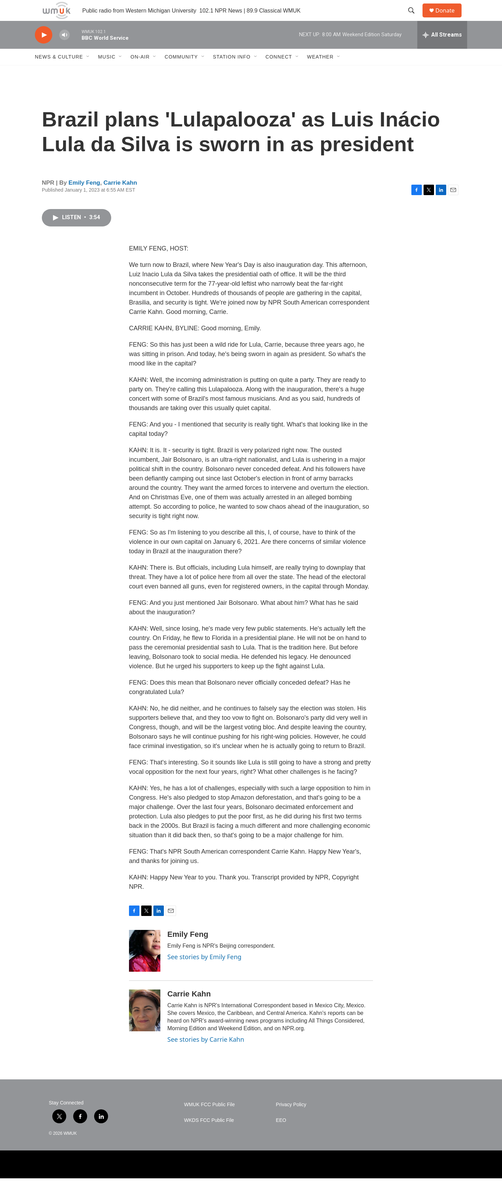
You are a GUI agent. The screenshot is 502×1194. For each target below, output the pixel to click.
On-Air (140, 72)
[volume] (64, 51)
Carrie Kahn (120, 198)
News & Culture (59, 72)
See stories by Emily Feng (204, 972)
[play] (43, 51)
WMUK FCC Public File (209, 1120)
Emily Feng (84, 198)
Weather (320, 72)
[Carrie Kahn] (144, 1026)
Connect (279, 72)
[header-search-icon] (414, 18)
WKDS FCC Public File (209, 1136)
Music (106, 72)
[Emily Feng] (144, 966)
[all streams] (442, 50)
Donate (449, 18)
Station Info (232, 72)
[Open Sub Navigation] (88, 72)
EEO (281, 1136)
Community (181, 72)
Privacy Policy (291, 1120)
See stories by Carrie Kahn (205, 1055)
